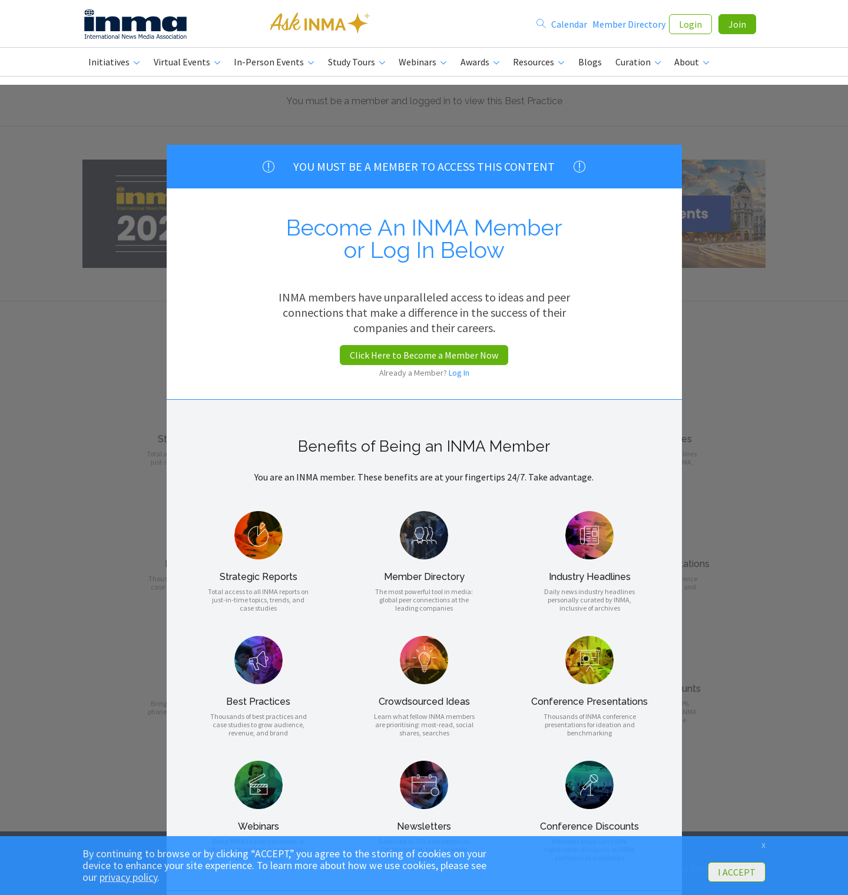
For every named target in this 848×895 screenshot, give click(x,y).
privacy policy (128, 877)
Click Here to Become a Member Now (424, 355)
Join (737, 25)
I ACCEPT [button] (737, 872)
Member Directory (628, 25)
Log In (459, 372)
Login (690, 25)
